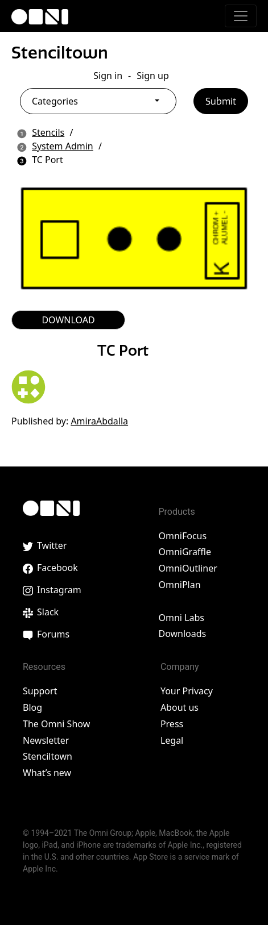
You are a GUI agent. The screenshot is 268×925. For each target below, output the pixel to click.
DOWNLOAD (68, 320)
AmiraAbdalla (99, 421)
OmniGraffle (184, 551)
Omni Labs (181, 617)
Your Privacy (186, 691)
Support (40, 691)
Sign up (153, 75)
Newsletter (46, 740)
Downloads (182, 633)
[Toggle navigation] (241, 16)
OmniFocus (182, 536)
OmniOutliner (187, 568)
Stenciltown (59, 52)
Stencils (48, 132)
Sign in (107, 75)
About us (179, 707)
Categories (55, 101)
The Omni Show (56, 724)
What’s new (47, 772)
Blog (32, 707)
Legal (171, 740)
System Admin (62, 146)
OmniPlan (179, 584)
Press (171, 724)
